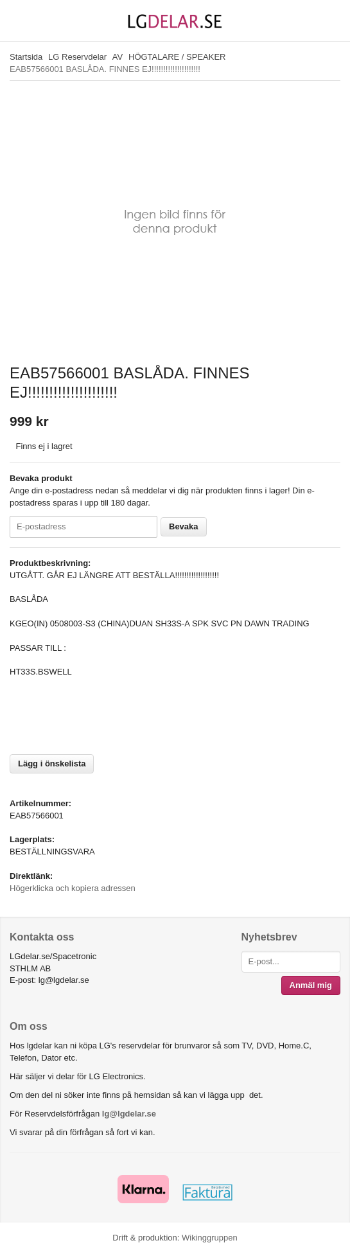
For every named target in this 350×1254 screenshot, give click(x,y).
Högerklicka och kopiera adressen (73, 888)
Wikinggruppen (210, 1237)
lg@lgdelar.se (129, 1113)
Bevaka (183, 526)
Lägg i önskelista (51, 763)
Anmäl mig (311, 985)
